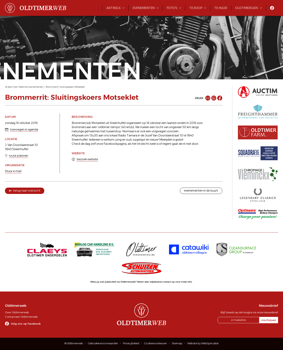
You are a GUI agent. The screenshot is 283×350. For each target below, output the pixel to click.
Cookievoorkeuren (155, 343)
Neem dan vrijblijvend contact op (156, 281)
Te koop (195, 8)
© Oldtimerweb (74, 343)
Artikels (113, 8)
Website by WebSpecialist (203, 343)
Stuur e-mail (13, 171)
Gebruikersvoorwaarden (103, 343)
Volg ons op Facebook (26, 323)
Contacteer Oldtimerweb (21, 316)
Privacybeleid (131, 343)
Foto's (172, 8)
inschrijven (268, 320)
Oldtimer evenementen (30, 86)
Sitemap (177, 343)
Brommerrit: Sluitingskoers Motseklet (65, 86)
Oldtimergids (246, 8)
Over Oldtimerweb (17, 312)
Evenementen (144, 8)
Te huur (220, 8)
